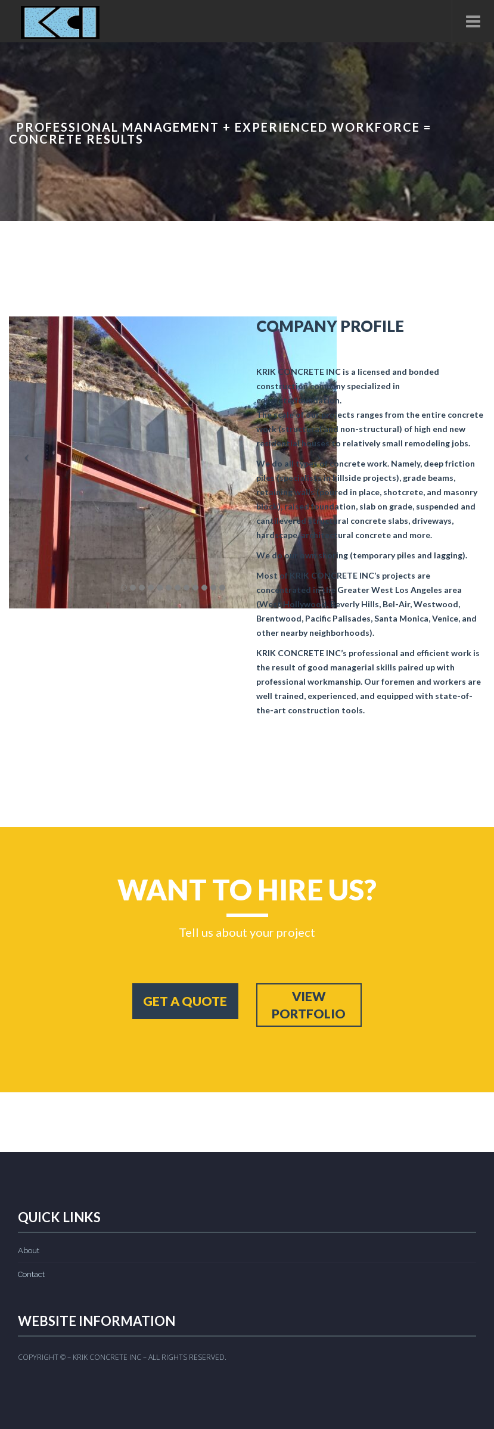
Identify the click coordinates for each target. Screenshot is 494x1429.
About (28, 1250)
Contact (31, 1274)
